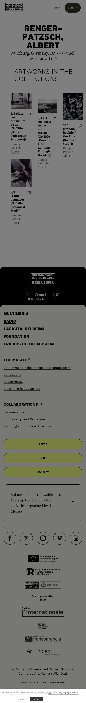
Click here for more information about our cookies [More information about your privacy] (63, 697)
